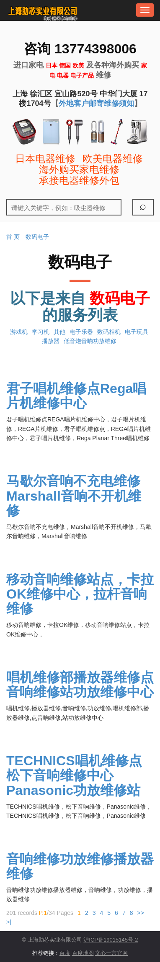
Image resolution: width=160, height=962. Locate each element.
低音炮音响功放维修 (90, 341)
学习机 (40, 331)
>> (140, 912)
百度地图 (83, 953)
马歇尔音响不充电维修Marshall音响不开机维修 (73, 495)
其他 (59, 331)
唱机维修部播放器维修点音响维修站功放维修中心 (80, 684)
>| (8, 922)
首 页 (13, 236)
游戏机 (19, 331)
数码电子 (37, 236)
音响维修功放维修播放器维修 (80, 866)
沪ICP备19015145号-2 (110, 940)
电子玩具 (136, 331)
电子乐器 (81, 331)
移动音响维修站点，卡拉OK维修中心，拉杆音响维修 (80, 594)
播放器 (50, 341)
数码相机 (109, 331)
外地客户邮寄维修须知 (96, 103)
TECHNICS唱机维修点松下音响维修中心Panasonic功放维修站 (74, 775)
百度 (64, 953)
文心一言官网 (111, 953)
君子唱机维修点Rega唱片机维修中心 (76, 396)
